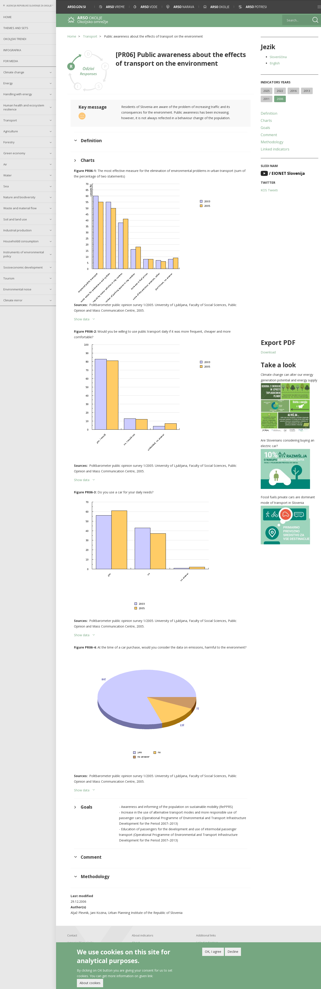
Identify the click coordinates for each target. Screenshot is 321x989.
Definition (268, 113)
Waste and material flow (20, 208)
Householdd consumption (21, 241)
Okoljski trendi (14, 39)
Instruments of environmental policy (23, 254)
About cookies (90, 983)
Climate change (13, 72)
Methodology (271, 141)
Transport (10, 120)
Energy (8, 83)
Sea (6, 186)
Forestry (9, 142)
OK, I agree (213, 951)
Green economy (14, 153)
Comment (268, 134)
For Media (10, 61)
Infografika (12, 50)
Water (7, 175)
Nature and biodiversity (19, 197)
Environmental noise (17, 289)
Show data (81, 319)
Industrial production (17, 230)
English (274, 63)
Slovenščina (277, 57)
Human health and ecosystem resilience (23, 107)
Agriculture (10, 131)
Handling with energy (17, 94)
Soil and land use (15, 219)
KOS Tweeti (268, 190)
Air (5, 164)
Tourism (8, 278)
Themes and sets (15, 28)
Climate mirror (12, 300)
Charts (265, 120)
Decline (233, 951)
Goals (264, 127)
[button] (311, 6)
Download (267, 352)
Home (7, 17)
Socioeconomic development (23, 267)
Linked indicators (274, 149)
